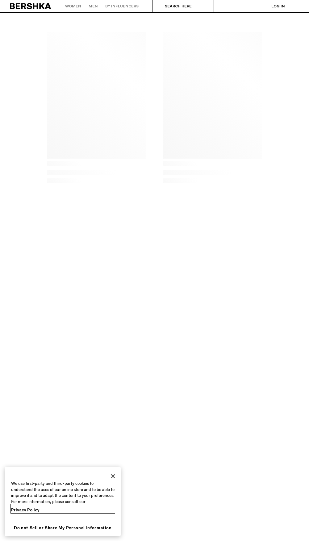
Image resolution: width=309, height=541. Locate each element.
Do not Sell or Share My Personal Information (63, 528)
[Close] (113, 476)
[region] (63, 501)
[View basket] (294, 6)
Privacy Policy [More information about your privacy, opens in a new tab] (25, 510)
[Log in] (272, 6)
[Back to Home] (31, 6)
